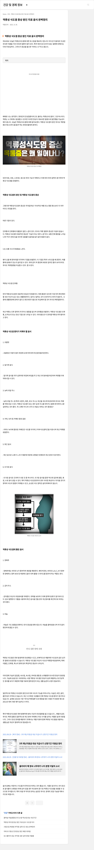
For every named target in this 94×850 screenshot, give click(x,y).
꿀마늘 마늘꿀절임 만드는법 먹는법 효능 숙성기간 (20, 817)
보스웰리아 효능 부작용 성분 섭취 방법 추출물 (19, 836)
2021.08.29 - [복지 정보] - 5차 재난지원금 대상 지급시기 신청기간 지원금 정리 (30, 734)
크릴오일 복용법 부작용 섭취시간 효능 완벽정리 (19, 827)
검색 (88, 4)
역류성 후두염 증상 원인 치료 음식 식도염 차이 (19, 822)
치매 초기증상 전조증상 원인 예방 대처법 (17, 831)
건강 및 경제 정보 (12, 5)
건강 (5, 813)
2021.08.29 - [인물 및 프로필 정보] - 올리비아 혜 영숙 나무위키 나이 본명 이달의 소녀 (32, 757)
